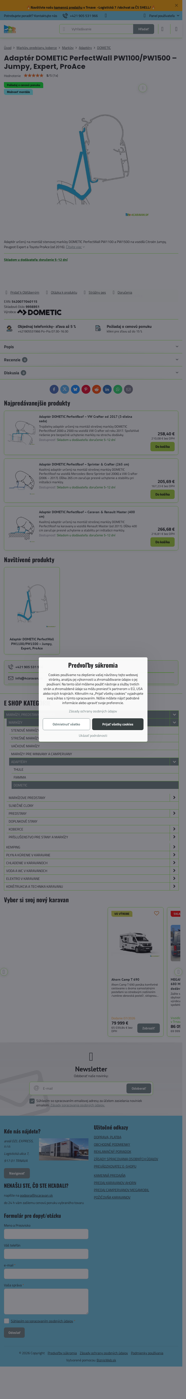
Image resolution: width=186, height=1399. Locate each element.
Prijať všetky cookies (117, 724)
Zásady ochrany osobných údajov (93, 711)
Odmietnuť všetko (66, 724)
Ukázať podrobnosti (93, 735)
